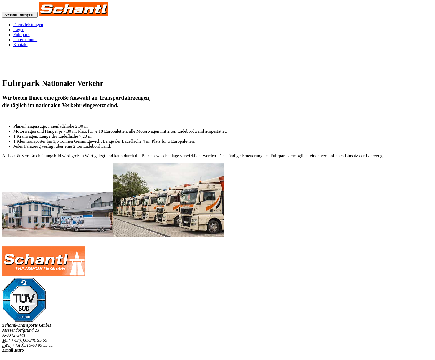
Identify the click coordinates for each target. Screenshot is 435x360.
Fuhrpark (21, 34)
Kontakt (20, 44)
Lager (18, 29)
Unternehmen (25, 39)
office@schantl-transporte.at (28, 355)
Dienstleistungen (28, 24)
